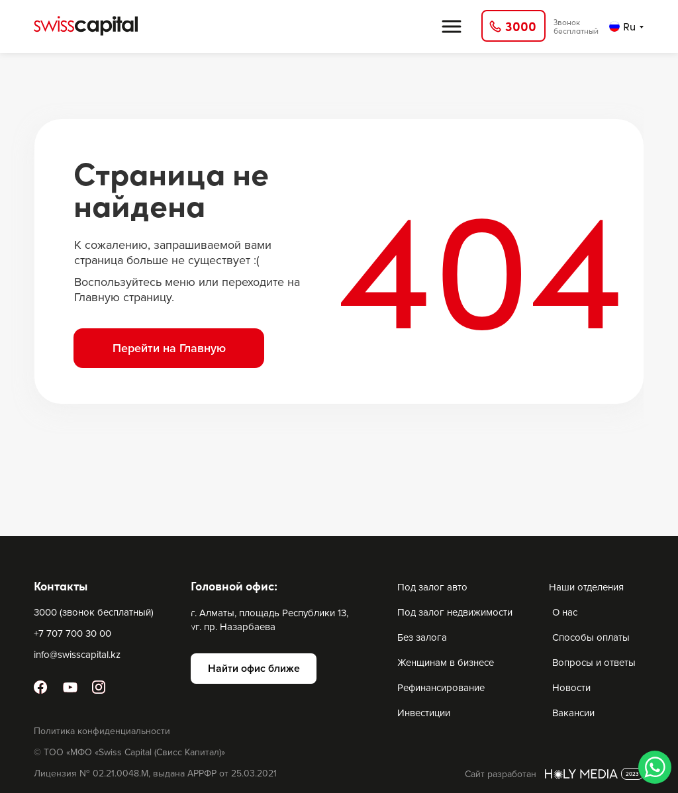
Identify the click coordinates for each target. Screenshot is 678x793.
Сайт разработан (500, 773)
